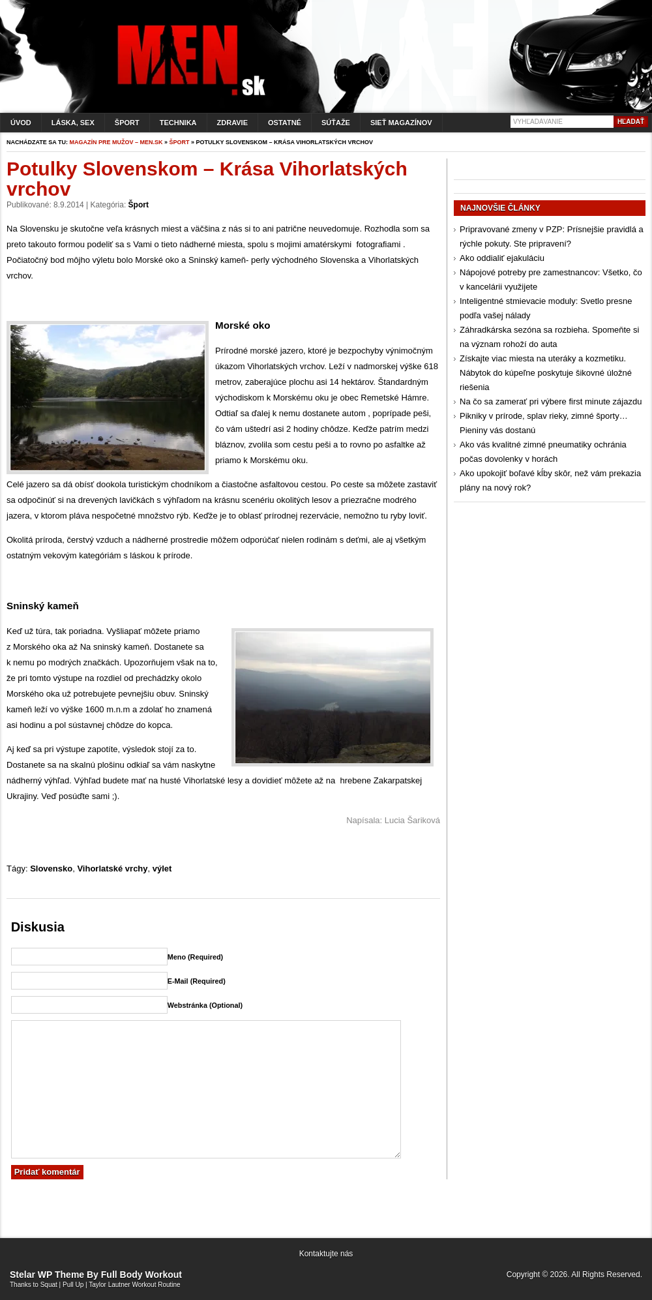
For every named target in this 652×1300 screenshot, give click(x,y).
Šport (127, 123)
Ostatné (284, 123)
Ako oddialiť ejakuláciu (502, 258)
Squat (48, 1284)
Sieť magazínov (401, 123)
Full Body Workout (141, 1274)
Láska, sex (73, 123)
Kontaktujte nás (326, 1253)
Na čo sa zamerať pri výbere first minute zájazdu (551, 401)
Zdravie (232, 123)
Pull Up (73, 1284)
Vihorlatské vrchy (112, 868)
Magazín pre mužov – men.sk (116, 142)
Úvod (20, 123)
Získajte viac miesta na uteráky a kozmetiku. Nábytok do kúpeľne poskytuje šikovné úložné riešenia (546, 373)
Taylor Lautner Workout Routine (134, 1284)
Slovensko (51, 868)
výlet (162, 868)
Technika (178, 123)
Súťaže (335, 123)
